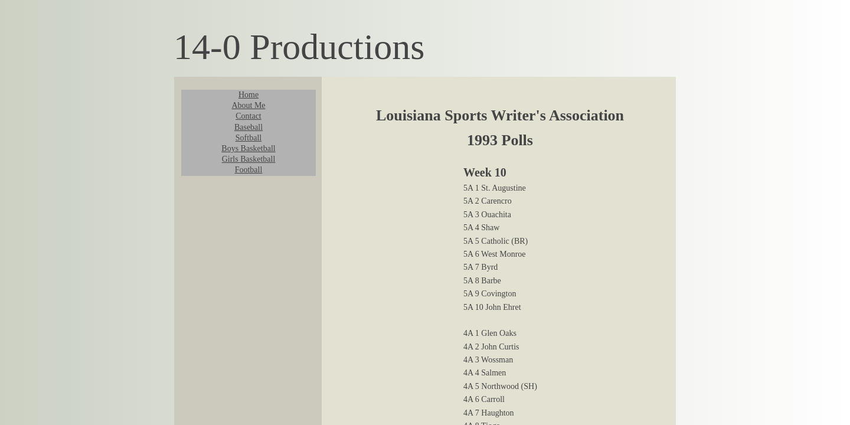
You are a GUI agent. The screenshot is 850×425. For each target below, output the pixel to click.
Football (249, 169)
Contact (248, 116)
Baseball (248, 127)
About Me (248, 105)
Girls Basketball (249, 159)
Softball (248, 137)
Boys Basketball (248, 148)
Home (248, 94)
